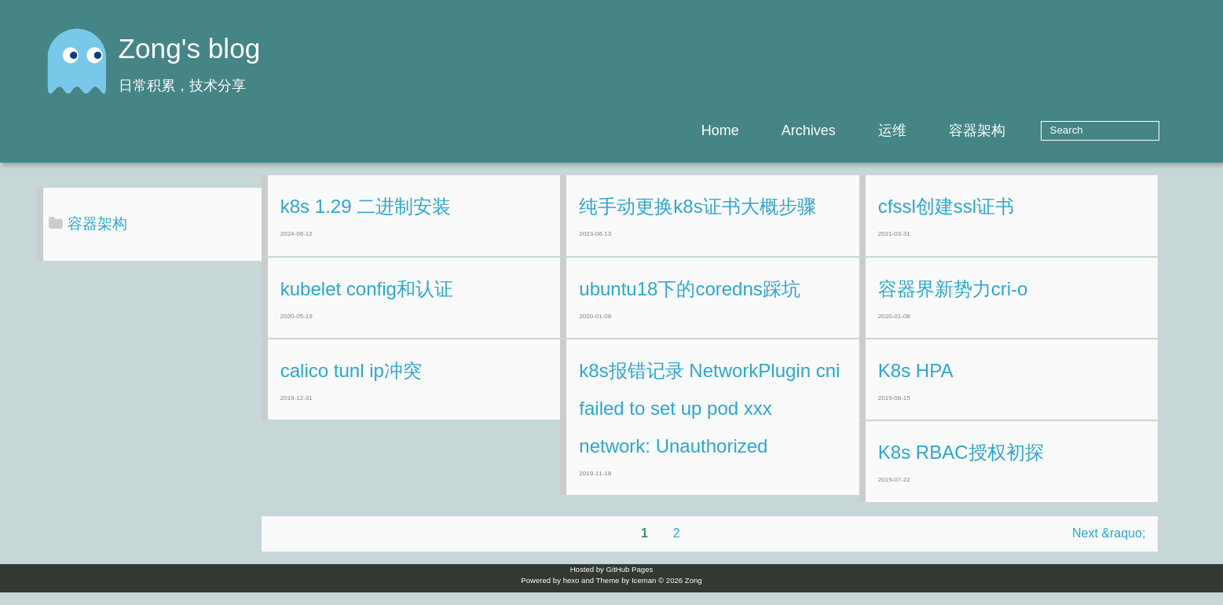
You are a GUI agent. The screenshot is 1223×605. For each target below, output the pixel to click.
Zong (693, 592)
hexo (571, 592)
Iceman (644, 592)
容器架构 (1026, 130)
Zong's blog (190, 48)
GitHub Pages (630, 582)
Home (769, 130)
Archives (857, 130)
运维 (941, 130)
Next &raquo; (1131, 545)
